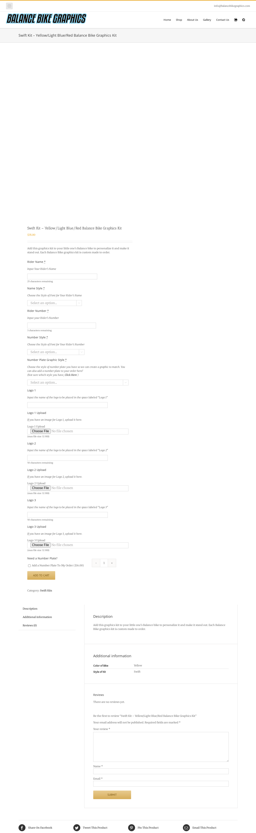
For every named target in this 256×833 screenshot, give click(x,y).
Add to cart (41, 575)
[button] (243, 20)
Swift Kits (46, 590)
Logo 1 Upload (77, 431)
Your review (101, 729)
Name (98, 766)
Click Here (71, 375)
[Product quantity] (104, 563)
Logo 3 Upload (77, 545)
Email (98, 778)
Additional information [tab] (37, 617)
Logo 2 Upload (77, 488)
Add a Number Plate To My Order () (56, 565)
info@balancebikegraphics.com (232, 5)
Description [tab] (30, 608)
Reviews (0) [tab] (30, 625)
